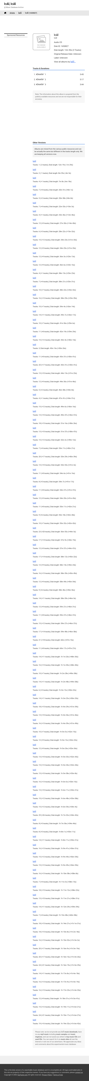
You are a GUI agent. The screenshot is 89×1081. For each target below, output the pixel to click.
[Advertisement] (44, 24)
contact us (79, 1072)
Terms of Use (58, 1075)
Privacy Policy (47, 1075)
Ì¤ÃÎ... (73, 62)
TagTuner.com (22, 1075)
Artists (12, 13)
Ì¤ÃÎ (20, 13)
